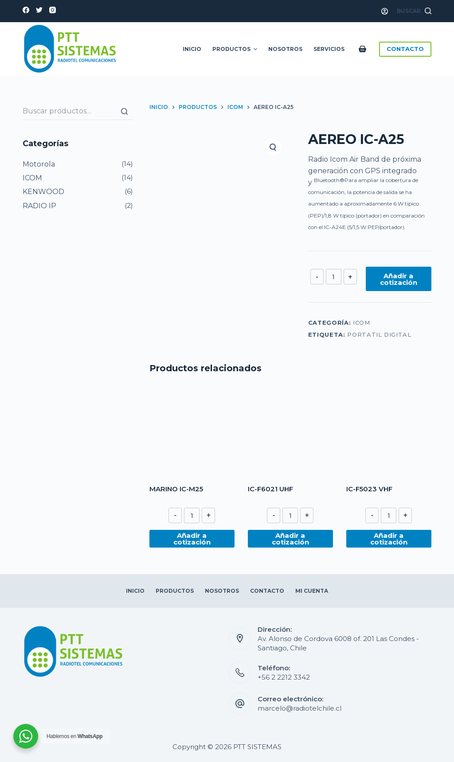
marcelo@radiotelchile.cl (299, 708)
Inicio (192, 49)
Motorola (39, 164)
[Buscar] (124, 111)
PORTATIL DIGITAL (379, 334)
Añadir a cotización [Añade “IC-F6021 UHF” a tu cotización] (290, 538)
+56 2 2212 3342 (284, 677)
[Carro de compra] (364, 49)
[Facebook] (26, 10)
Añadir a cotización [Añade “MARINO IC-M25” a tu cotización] (192, 538)
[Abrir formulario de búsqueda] (414, 11)
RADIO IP (39, 206)
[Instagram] (52, 10)
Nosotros (285, 49)
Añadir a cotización (398, 279)
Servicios (328, 49)
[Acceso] (384, 11)
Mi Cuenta (311, 590)
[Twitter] (39, 10)
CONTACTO (405, 48)
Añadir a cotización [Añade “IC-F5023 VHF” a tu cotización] (388, 538)
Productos (235, 49)
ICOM (361, 322)
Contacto (267, 590)
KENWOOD (43, 191)
